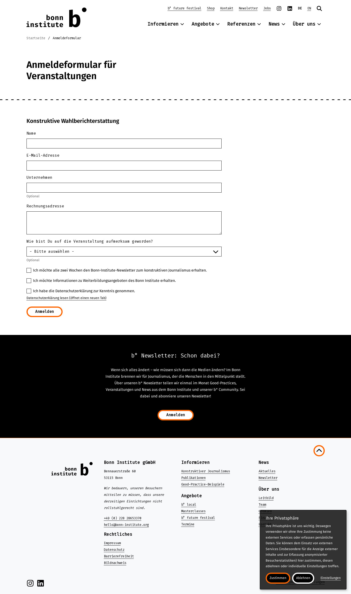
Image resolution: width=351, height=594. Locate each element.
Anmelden (44, 311)
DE (300, 8)
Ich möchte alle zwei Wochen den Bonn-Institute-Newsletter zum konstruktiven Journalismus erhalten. (120, 270)
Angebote (206, 24)
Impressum (112, 543)
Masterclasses (193, 511)
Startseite (35, 38)
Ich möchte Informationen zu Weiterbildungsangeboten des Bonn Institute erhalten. (104, 280)
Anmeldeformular (67, 38)
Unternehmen (39, 177)
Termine (187, 524)
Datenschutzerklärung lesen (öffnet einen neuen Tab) (66, 298)
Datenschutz (114, 549)
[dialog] (303, 549)
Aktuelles (267, 471)
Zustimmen (278, 578)
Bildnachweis (115, 563)
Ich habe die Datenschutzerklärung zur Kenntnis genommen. (84, 291)
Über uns (307, 24)
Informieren (165, 24)
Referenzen (244, 24)
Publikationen (193, 478)
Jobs (267, 8)
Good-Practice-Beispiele (202, 484)
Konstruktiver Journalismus (205, 471)
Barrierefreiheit (119, 556)
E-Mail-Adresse (42, 155)
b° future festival (184, 8)
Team (262, 504)
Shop (211, 8)
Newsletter (248, 8)
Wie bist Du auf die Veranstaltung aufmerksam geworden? (89, 241)
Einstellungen (331, 578)
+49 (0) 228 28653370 (122, 518)
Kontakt (226, 8)
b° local (188, 504)
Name (31, 133)
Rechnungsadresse (45, 206)
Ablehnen (303, 578)
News (276, 24)
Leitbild (266, 498)
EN (309, 8)
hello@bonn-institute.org (126, 525)
